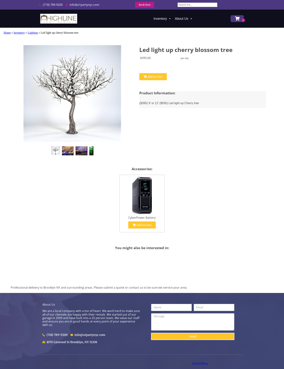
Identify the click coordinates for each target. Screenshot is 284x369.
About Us (184, 18)
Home (7, 32)
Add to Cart (153, 76)
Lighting (33, 32)
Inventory (162, 18)
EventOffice (200, 364)
